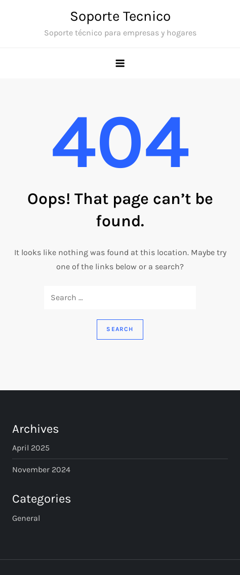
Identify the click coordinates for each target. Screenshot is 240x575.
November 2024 (41, 469)
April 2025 (31, 448)
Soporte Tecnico (120, 16)
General (26, 518)
